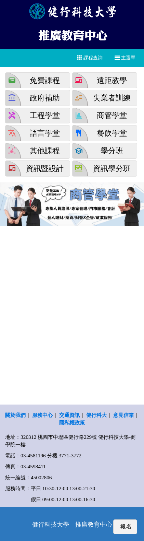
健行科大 (96, 415)
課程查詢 (90, 57)
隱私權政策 (72, 422)
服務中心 (42, 415)
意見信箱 (123, 415)
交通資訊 (69, 415)
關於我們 (15, 415)
